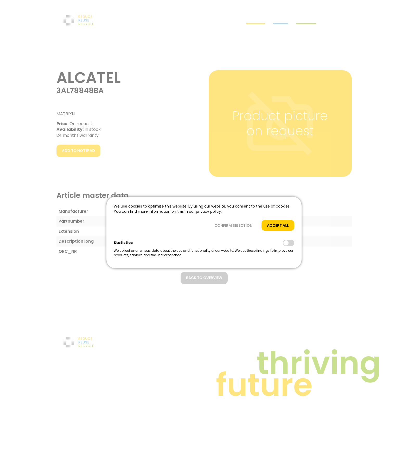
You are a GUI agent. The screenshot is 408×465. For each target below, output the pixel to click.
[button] (233, 225)
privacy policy (208, 211)
